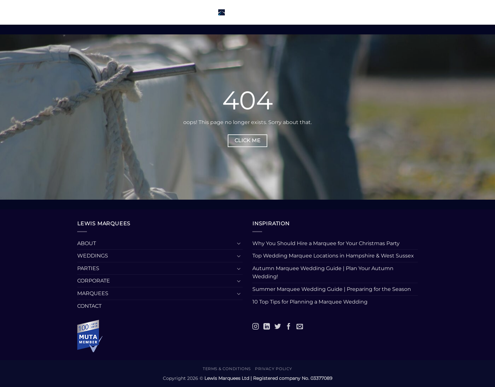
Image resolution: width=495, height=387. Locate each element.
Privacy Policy (273, 368)
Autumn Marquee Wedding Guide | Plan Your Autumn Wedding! (322, 272)
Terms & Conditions (227, 368)
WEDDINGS (92, 256)
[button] (89, 12)
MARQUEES (92, 293)
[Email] (299, 326)
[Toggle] (239, 243)
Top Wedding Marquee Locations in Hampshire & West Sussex (333, 256)
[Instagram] (255, 326)
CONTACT (89, 306)
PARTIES (88, 268)
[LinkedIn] (266, 326)
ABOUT (86, 243)
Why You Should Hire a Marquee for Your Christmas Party (326, 243)
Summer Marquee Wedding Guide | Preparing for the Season (331, 289)
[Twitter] (277, 326)
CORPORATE (93, 281)
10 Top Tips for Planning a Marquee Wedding (310, 302)
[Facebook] (288, 326)
